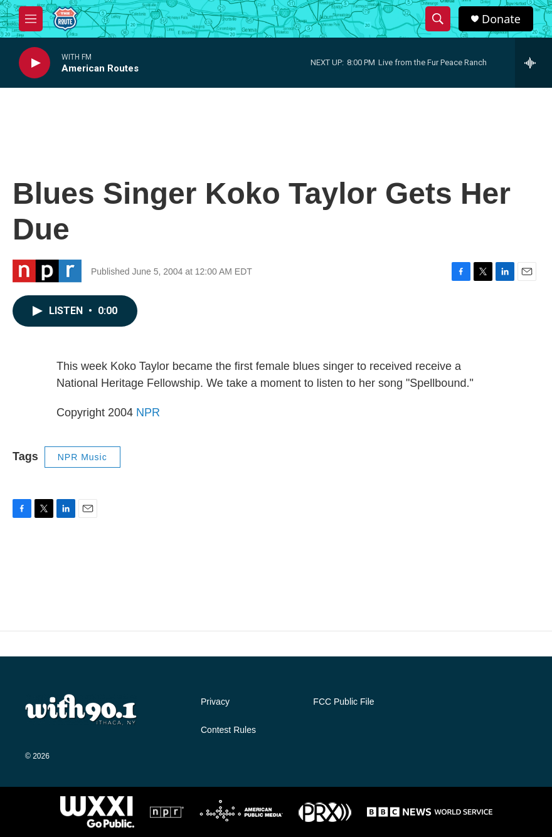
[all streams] (533, 63)
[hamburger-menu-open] (31, 18)
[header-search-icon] (437, 18)
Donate (501, 19)
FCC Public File (343, 702)
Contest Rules (228, 730)
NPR (148, 412)
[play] (34, 63)
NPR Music (82, 457)
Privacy (215, 702)
